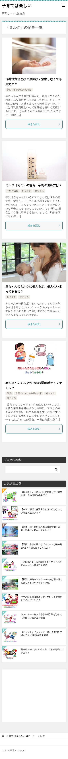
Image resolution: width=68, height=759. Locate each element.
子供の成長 (12, 190)
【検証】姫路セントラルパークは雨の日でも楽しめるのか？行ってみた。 (41, 581)
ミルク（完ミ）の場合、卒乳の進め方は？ (33, 185)
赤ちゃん (39, 190)
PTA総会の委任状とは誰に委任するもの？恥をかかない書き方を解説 (41, 563)
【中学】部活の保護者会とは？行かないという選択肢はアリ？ (41, 511)
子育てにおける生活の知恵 (29, 393)
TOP (18, 735)
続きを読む (44, 124)
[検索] (32, 469)
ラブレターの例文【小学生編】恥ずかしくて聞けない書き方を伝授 (41, 616)
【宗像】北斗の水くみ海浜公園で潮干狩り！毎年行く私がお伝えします (40, 528)
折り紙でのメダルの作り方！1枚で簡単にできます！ (42, 651)
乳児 (9, 393)
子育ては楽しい (17, 5)
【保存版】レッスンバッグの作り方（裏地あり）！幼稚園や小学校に (41, 493)
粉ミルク (26, 190)
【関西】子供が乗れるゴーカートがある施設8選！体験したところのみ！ (41, 546)
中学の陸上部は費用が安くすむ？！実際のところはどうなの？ (41, 598)
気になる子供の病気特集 (19, 89)
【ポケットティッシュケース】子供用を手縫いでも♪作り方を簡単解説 (41, 633)
